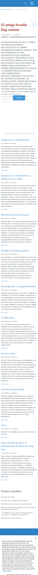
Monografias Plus (7, 9)
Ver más (19, 98)
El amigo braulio (21, 9)
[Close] (35, 543)
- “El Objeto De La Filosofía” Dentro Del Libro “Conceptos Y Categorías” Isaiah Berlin (17, 513)
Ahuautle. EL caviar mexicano (11, 518)
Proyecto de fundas (8, 497)
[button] (34, 27)
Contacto (4, 540)
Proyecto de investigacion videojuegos (14, 500)
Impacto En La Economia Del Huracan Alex (16, 504)
